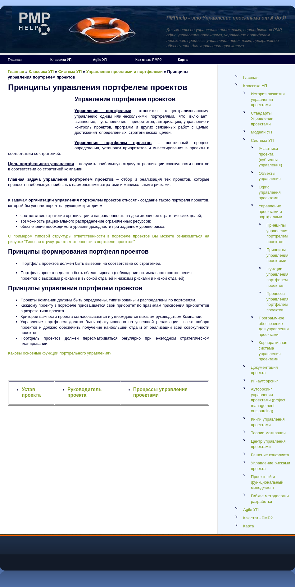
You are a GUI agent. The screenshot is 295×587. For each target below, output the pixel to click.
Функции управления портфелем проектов (277, 277)
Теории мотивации (268, 433)
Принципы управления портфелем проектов (277, 233)
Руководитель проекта (84, 392)
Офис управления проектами (270, 192)
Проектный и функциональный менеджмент (267, 482)
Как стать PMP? (148, 59)
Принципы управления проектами (277, 255)
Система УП (70, 71)
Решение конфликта (270, 455)
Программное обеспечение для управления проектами (274, 326)
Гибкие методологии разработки (270, 499)
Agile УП (100, 59)
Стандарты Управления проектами (262, 118)
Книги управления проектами (268, 422)
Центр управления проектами (268, 444)
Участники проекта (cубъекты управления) (270, 156)
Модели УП (261, 132)
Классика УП (60, 59)
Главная (15, 59)
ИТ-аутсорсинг (264, 381)
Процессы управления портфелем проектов (277, 301)
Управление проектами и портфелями (124, 71)
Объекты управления (270, 176)
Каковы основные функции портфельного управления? (59, 353)
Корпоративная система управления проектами (273, 350)
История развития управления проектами (268, 99)
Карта (183, 59)
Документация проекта (264, 370)
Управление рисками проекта (270, 466)
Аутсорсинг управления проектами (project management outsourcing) (268, 400)
